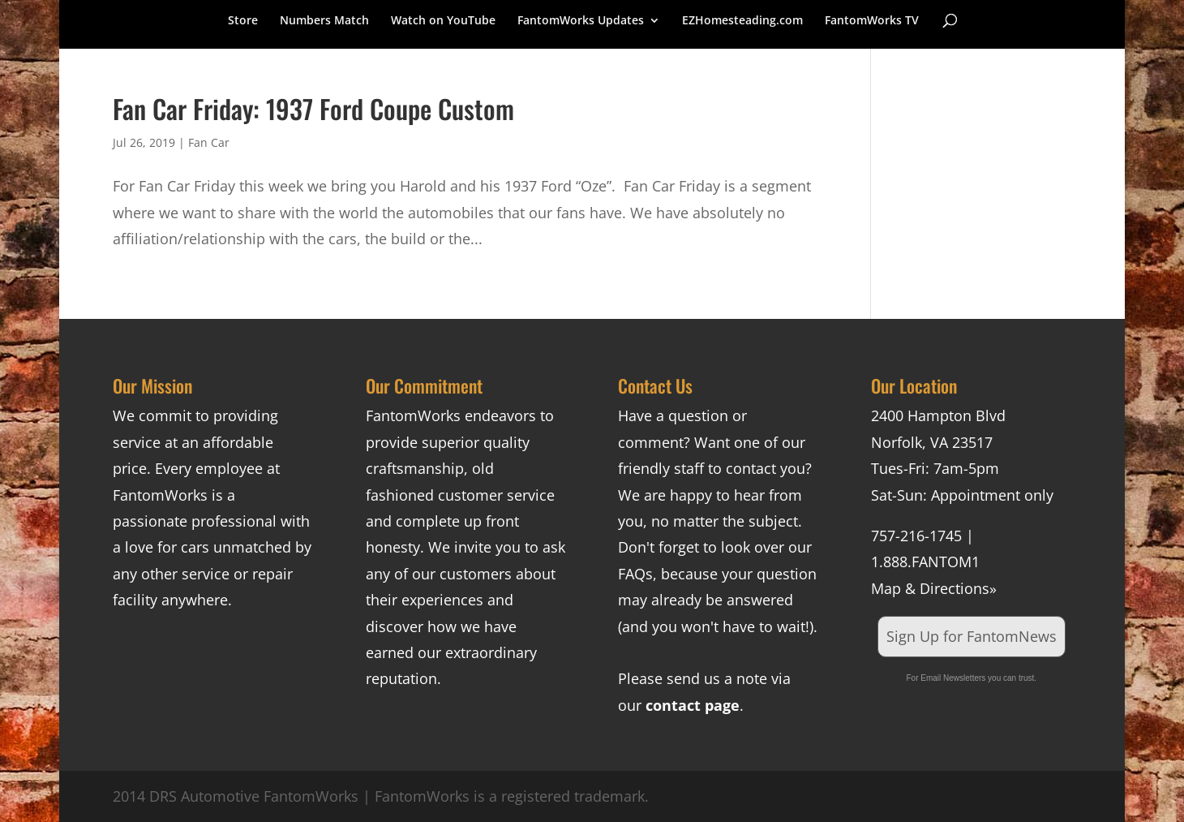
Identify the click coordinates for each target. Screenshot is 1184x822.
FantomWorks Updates (580, 21)
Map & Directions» (934, 588)
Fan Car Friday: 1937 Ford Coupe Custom (313, 108)
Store (243, 21)
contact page (693, 705)
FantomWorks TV (872, 21)
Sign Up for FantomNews (971, 636)
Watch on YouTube (443, 21)
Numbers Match (324, 21)
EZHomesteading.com (742, 21)
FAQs (635, 573)
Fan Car (209, 142)
